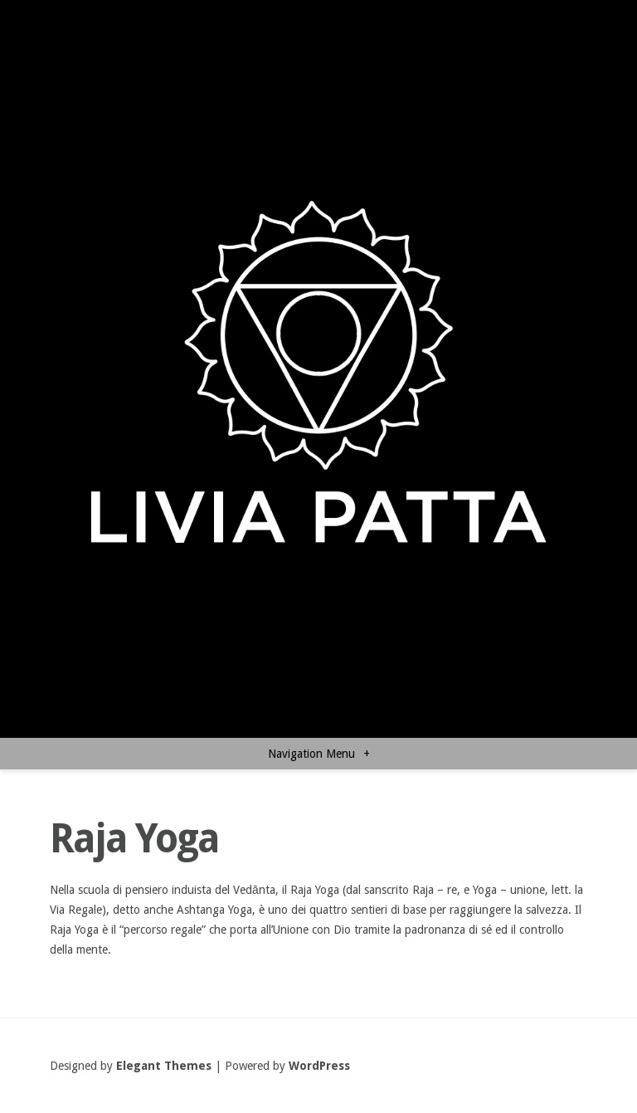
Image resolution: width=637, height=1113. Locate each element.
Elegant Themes (164, 1065)
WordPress (319, 1065)
